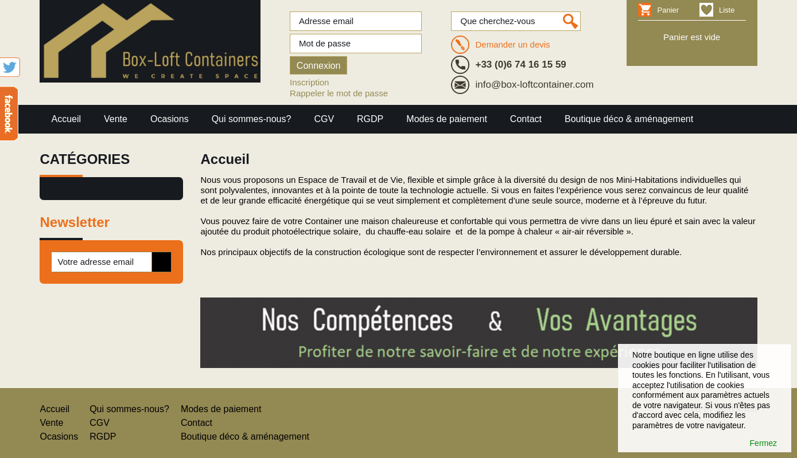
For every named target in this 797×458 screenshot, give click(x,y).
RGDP (370, 119)
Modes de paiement (446, 119)
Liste (726, 10)
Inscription (309, 82)
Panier (668, 10)
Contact (526, 119)
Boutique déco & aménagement (629, 119)
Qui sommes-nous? (251, 119)
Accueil (66, 119)
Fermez (763, 443)
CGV (324, 119)
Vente (115, 119)
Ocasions (169, 119)
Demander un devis (512, 44)
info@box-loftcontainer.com (534, 84)
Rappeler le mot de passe (339, 93)
